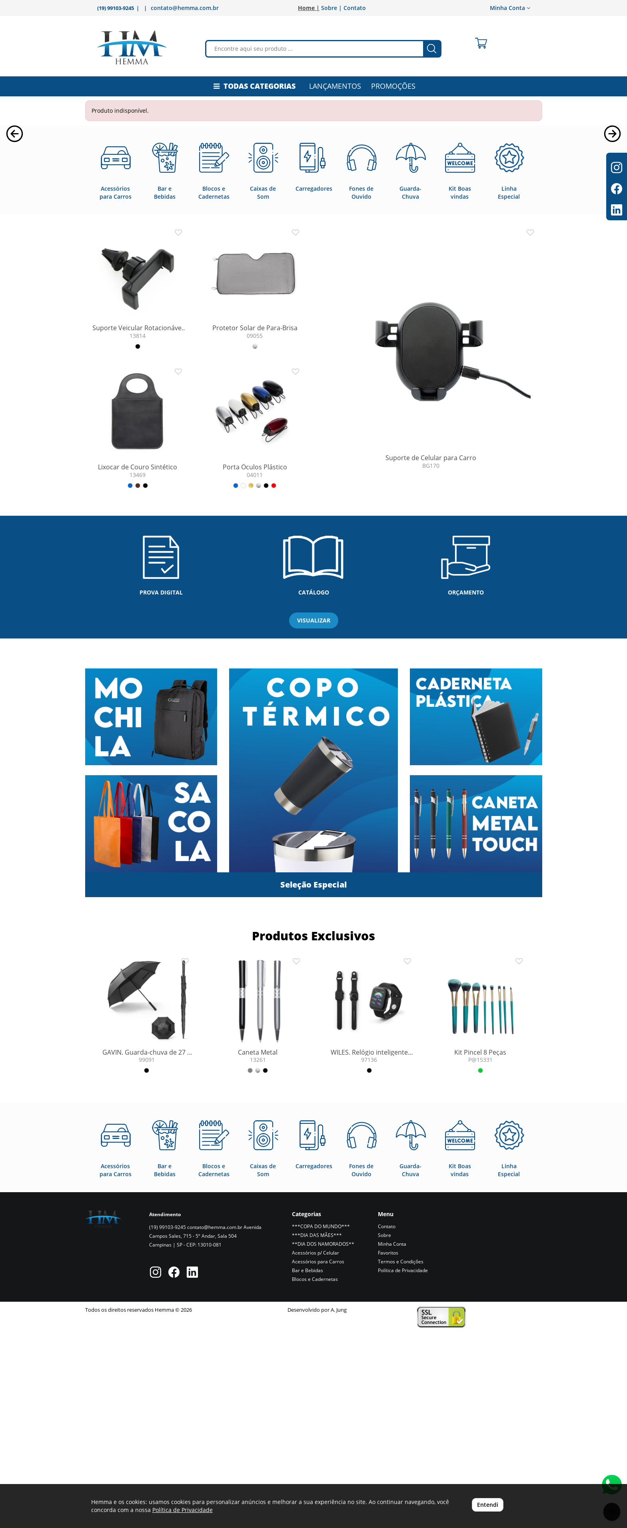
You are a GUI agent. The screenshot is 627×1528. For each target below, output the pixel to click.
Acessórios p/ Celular (315, 1448)
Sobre (384, 1430)
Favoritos (388, 1448)
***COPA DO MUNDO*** (321, 1421)
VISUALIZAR (313, 816)
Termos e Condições (400, 1457)
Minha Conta (510, 8)
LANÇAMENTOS (335, 86)
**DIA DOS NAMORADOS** (323, 1439)
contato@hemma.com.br (185, 8)
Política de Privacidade (403, 1465)
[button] (14, 223)
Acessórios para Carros (318, 1457)
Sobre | (331, 8)
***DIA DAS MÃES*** (317, 1430)
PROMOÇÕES (393, 86)
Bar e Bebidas (307, 1465)
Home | (308, 8)
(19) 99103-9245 (167, 1422)
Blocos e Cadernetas (315, 1474)
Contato (354, 8)
